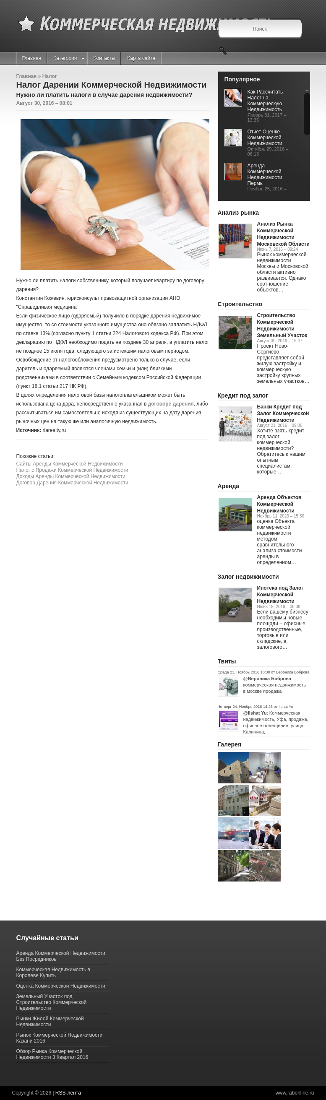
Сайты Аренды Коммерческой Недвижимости (69, 464)
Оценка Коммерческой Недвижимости (60, 986)
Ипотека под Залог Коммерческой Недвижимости (280, 594)
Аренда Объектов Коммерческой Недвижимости (279, 504)
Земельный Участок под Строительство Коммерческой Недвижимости (51, 1002)
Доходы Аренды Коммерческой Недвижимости (70, 476)
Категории (68, 58)
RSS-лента (68, 1093)
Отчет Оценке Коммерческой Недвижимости (265, 137)
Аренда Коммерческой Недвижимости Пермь (265, 174)
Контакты (104, 58)
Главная (32, 58)
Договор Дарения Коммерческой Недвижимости (72, 483)
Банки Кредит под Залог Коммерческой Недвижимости (283, 413)
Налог (49, 76)
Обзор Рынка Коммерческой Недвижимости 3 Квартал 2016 (52, 1054)
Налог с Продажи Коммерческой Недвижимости (72, 470)
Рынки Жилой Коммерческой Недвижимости (50, 1021)
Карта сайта (141, 58)
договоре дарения (171, 404)
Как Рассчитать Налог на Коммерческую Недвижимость (265, 100)
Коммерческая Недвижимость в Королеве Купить (53, 972)
